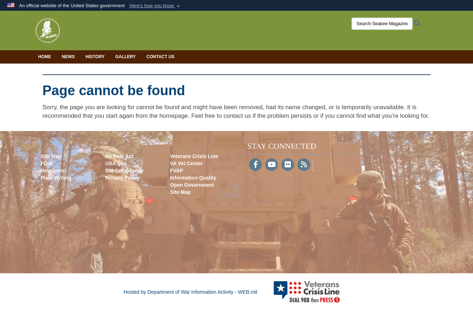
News (68, 56)
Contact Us (161, 56)
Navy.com (52, 170)
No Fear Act (119, 156)
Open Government (192, 185)
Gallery (125, 56)
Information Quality (193, 178)
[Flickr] (287, 165)
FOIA (46, 163)
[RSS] (304, 165)
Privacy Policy (122, 178)
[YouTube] (271, 165)
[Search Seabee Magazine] (382, 24)
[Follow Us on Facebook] (255, 165)
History (95, 56)
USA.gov (115, 163)
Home (44, 56)
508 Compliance (124, 170)
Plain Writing (56, 178)
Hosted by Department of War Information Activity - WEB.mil (190, 292)
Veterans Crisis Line (194, 156)
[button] (155, 5)
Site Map (51, 156)
